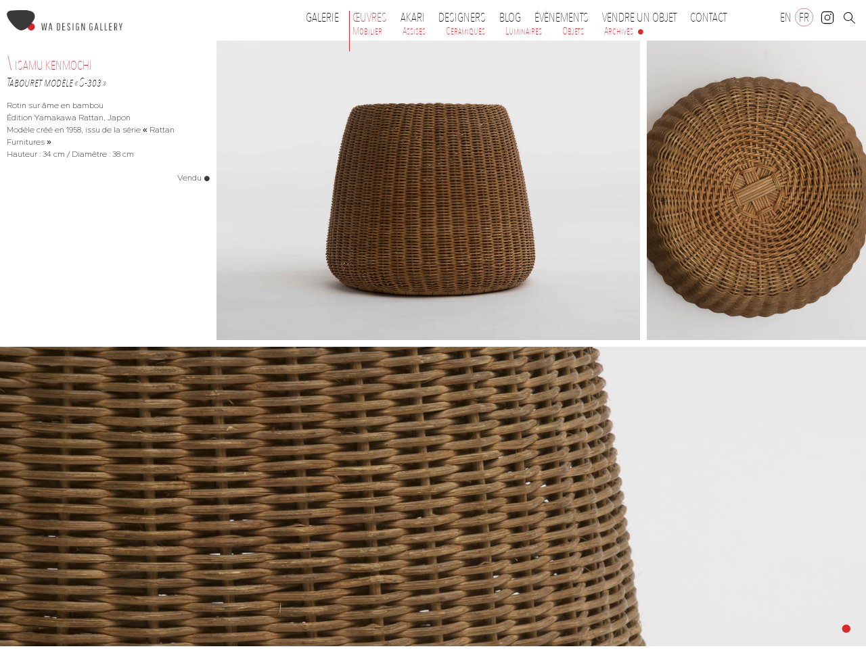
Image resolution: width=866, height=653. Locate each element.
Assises (414, 31)
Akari (413, 17)
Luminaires (523, 31)
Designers (465, 17)
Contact (708, 17)
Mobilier (367, 31)
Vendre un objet (639, 17)
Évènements (564, 17)
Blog (510, 17)
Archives (618, 31)
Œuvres (373, 17)
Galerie (322, 17)
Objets (573, 31)
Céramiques (465, 31)
